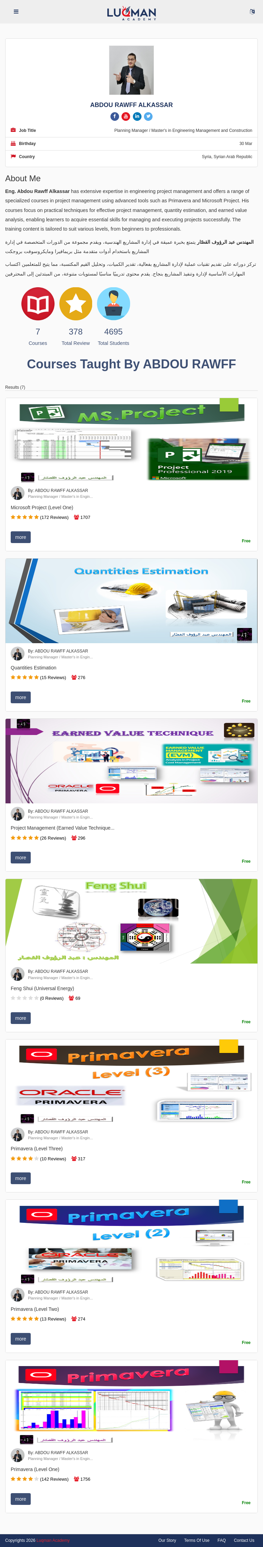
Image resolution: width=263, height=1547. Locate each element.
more (20, 537)
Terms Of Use (197, 1540)
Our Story (167, 1540)
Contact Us (244, 1540)
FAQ (221, 1540)
